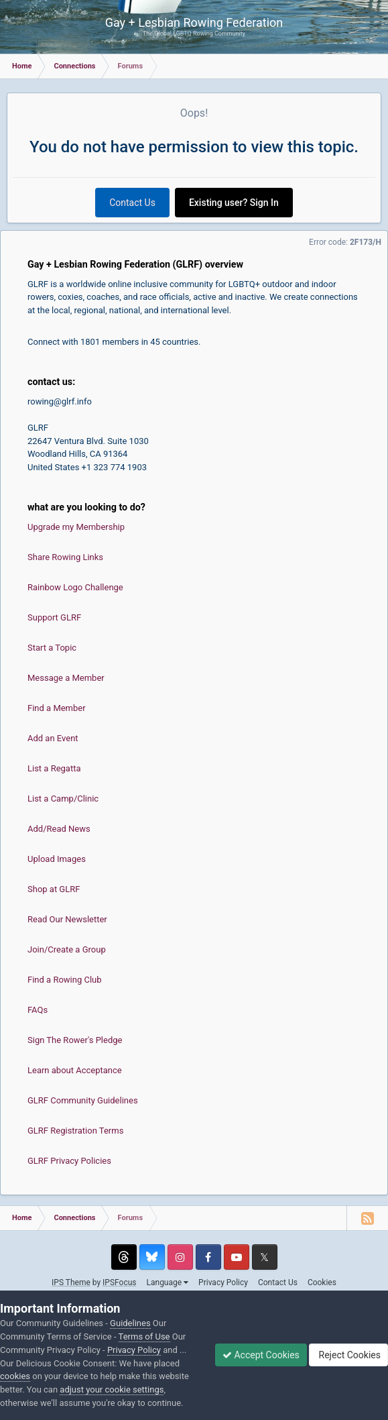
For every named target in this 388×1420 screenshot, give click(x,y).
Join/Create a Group (66, 949)
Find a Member (56, 708)
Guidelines (130, 1323)
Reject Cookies (348, 1355)
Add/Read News (58, 829)
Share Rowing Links (65, 557)
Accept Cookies (261, 1355)
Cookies (322, 1282)
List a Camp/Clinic (63, 799)
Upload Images (56, 859)
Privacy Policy (223, 1282)
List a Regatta (54, 768)
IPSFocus (119, 1282)
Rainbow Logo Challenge (75, 587)
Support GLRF (54, 617)
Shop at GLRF (53, 889)
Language (168, 1282)
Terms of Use (144, 1336)
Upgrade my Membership (76, 527)
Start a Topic (51, 648)
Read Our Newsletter (67, 919)
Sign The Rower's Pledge (74, 1040)
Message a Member (66, 678)
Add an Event (52, 738)
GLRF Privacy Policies (69, 1161)
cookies (15, 1376)
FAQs (37, 1010)
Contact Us (132, 202)
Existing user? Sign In (234, 202)
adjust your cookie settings (112, 1389)
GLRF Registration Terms (75, 1131)
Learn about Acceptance (74, 1070)
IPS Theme (71, 1282)
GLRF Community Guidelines (82, 1100)
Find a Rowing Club (64, 980)
